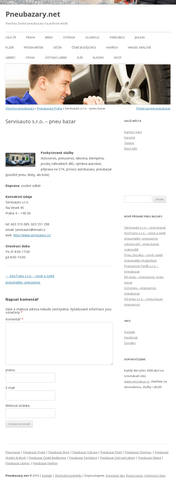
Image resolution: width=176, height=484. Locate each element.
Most (118, 58)
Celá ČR (11, 37)
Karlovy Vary (133, 132)
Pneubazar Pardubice (83, 458)
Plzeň (10, 47)
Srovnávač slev (115, 476)
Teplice (129, 143)
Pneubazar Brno (58, 452)
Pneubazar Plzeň (111, 452)
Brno (49, 37)
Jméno (10, 370)
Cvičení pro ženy (154, 476)
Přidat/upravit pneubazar (153, 108)
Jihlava (140, 37)
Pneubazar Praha (34, 452)
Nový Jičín (130, 148)
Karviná (129, 137)
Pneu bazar (13, 452)
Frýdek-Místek (33, 47)
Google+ (130, 343)
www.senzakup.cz (136, 381)
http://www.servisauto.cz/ (32, 235)
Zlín (80, 58)
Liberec (11, 58)
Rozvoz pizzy (134, 476)
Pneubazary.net (33, 14)
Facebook (131, 337)
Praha (30, 37)
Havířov (112, 47)
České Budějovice (84, 47)
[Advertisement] (59, 137)
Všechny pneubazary (20, 108)
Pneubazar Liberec (18, 463)
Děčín (57, 47)
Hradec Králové (139, 47)
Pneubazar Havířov (45, 463)
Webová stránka (18, 405)
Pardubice (117, 37)
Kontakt (129, 332)
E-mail (10, 388)
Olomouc (92, 37)
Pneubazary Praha (49, 108)
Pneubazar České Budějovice (47, 458)
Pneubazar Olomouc (138, 452)
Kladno (98, 58)
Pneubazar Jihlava (149, 458)
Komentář (14, 319)
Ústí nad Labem (56, 58)
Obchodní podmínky (68, 476)
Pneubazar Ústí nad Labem (117, 458)
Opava (30, 58)
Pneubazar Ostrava (84, 452)
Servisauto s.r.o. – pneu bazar (145, 227)
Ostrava (69, 37)
